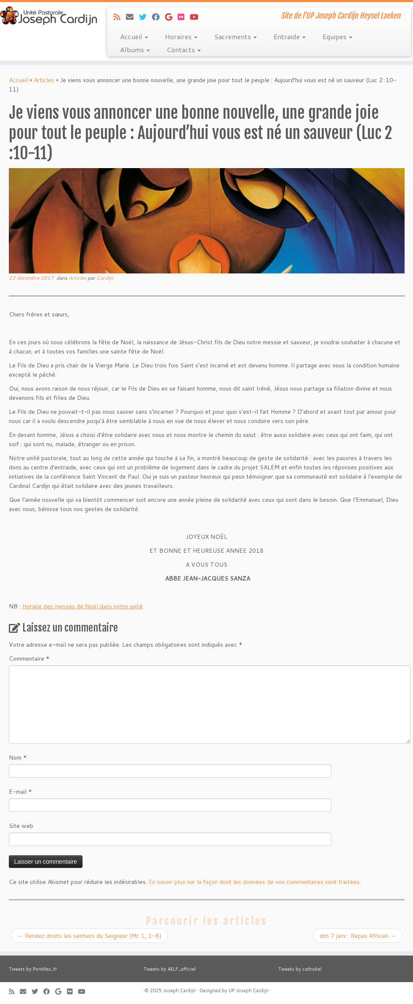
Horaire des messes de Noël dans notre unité (82, 606)
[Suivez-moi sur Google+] (171, 16)
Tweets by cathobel (300, 969)
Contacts (184, 49)
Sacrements (235, 36)
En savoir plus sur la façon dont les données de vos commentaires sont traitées (254, 882)
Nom (18, 757)
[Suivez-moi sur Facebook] (158, 16)
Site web (21, 826)
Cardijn (104, 277)
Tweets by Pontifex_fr (33, 969)
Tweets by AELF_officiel (170, 969)
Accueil (134, 36)
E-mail (20, 791)
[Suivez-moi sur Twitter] (145, 16)
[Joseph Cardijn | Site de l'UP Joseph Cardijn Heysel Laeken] (48, 15)
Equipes (337, 36)
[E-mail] (132, 16)
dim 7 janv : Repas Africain (358, 936)
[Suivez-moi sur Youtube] (197, 16)
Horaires (181, 36)
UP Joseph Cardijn (249, 990)
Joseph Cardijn (179, 990)
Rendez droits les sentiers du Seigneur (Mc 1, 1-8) (89, 936)
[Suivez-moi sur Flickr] (184, 16)
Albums (135, 49)
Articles (44, 80)
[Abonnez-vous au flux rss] (120, 16)
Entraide (290, 36)
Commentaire (29, 658)
